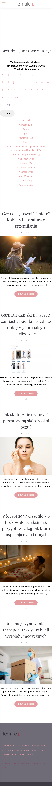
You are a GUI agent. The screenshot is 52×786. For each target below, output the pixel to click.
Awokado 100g (26, 185)
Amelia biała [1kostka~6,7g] (26, 154)
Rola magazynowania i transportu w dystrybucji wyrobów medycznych (26, 630)
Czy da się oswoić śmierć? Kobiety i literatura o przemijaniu (26, 220)
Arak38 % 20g (26, 176)
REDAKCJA (8, 750)
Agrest (26, 129)
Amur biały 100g (26, 159)
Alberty (26, 142)
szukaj (7, 113)
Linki (16, 97)
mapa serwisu (28, 754)
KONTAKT (24, 746)
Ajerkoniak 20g (26, 138)
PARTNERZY (38, 746)
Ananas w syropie (26, 167)
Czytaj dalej (26, 294)
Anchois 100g (26, 172)
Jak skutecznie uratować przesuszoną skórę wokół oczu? (26, 421)
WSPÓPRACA (9, 746)
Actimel (26, 120)
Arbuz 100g (26, 181)
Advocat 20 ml (26, 125)
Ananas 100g (25, 163)
